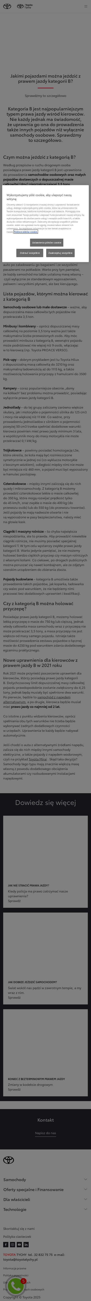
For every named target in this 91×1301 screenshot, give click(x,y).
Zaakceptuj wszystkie (60, 252)
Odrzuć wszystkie (30, 252)
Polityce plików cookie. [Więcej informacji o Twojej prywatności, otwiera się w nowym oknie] (26, 231)
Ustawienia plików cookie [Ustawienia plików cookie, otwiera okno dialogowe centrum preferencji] (46, 242)
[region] (45, 223)
